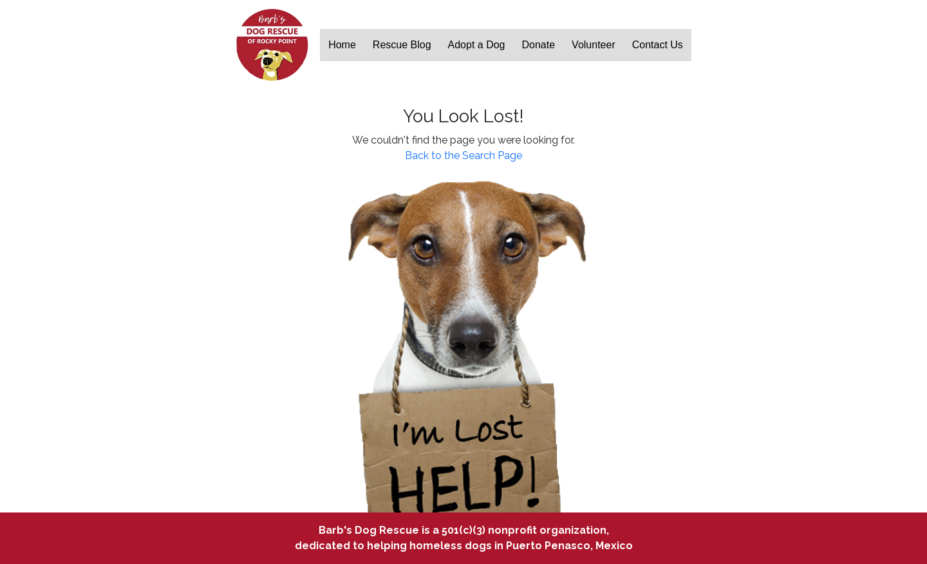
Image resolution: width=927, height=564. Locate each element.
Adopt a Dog (476, 44)
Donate (539, 44)
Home (342, 44)
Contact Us (657, 44)
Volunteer (593, 44)
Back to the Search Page (463, 155)
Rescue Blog (402, 44)
